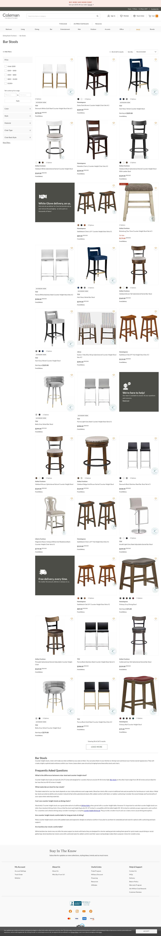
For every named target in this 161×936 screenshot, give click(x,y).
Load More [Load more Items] (96, 747)
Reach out (126, 401)
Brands (152, 29)
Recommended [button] (141, 52)
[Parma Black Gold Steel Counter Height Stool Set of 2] (97, 719)
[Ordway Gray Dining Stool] (139, 601)
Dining (37, 29)
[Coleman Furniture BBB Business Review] (80, 905)
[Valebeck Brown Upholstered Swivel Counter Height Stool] (55, 481)
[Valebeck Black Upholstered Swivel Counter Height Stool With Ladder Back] (139, 166)
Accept (146, 931)
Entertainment (65, 29)
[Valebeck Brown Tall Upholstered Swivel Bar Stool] (139, 291)
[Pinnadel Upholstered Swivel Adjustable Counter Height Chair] (55, 659)
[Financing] (94, 878)
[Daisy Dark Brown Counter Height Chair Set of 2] (97, 102)
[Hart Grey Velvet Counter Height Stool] (55, 358)
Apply (18, 101)
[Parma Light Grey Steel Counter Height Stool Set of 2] (97, 419)
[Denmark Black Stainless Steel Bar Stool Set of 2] (139, 481)
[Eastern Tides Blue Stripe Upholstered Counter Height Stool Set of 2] (97, 352)
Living (23, 29)
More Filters (6, 142)
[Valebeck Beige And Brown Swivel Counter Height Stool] (97, 481)
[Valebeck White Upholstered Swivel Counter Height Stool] (55, 166)
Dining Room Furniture (10, 36)
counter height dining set (92, 810)
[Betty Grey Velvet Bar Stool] (55, 421)
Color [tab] (7, 109)
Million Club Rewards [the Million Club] (81, 24)
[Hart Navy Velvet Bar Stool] (97, 294)
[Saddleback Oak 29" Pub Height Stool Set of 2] (139, 352)
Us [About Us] (55, 871)
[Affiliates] (94, 885)
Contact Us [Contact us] (154, 9)
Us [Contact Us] (133, 871)
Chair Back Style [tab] (10, 137)
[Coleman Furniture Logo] (11, 18)
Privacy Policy (74, 932)
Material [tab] (8, 123)
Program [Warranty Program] (135, 885)
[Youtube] (84, 912)
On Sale (121, 235)
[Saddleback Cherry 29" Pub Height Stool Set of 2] (97, 539)
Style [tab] (6, 116)
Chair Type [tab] (8, 130)
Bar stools (113, 780)
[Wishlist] (17, 878)
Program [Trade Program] (96, 871)
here (100, 932)
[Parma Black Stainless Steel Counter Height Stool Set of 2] (97, 659)
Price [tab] (6, 60)
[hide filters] (8, 52)
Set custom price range (12, 90)
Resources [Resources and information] (98, 24)
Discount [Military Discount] (97, 874)
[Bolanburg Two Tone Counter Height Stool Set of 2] (139, 228)
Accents (107, 29)
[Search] (63, 16)
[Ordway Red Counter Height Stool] (139, 722)
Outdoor (93, 29)
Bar (51, 29)
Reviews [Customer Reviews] (135, 892)
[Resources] (94, 881)
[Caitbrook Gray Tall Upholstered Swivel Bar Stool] (139, 659)
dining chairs (85, 805)
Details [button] (90, 5)
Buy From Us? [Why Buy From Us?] (58, 874)
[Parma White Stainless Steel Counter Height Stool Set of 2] (55, 292)
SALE (138, 29)
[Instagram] (77, 912)
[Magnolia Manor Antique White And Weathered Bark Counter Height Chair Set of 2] (55, 539)
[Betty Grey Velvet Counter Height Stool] (55, 725)
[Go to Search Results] (97, 16)
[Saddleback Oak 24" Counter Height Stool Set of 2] (97, 601)
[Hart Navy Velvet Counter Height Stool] (139, 106)
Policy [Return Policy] (133, 881)
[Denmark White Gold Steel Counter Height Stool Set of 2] (55, 105)
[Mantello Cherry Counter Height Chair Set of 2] (97, 163)
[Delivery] (132, 878)
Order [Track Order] (19, 874)
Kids (79, 29)
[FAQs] (131, 874)
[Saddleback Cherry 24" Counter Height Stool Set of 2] (97, 228)
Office (122, 29)
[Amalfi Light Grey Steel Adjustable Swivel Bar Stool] (139, 541)
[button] (111, 16)
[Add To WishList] (71, 59)
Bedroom (9, 29)
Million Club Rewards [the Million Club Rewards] (137, 888)
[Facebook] (70, 912)
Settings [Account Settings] (20, 871)
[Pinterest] (91, 912)
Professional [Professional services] (63, 24)
